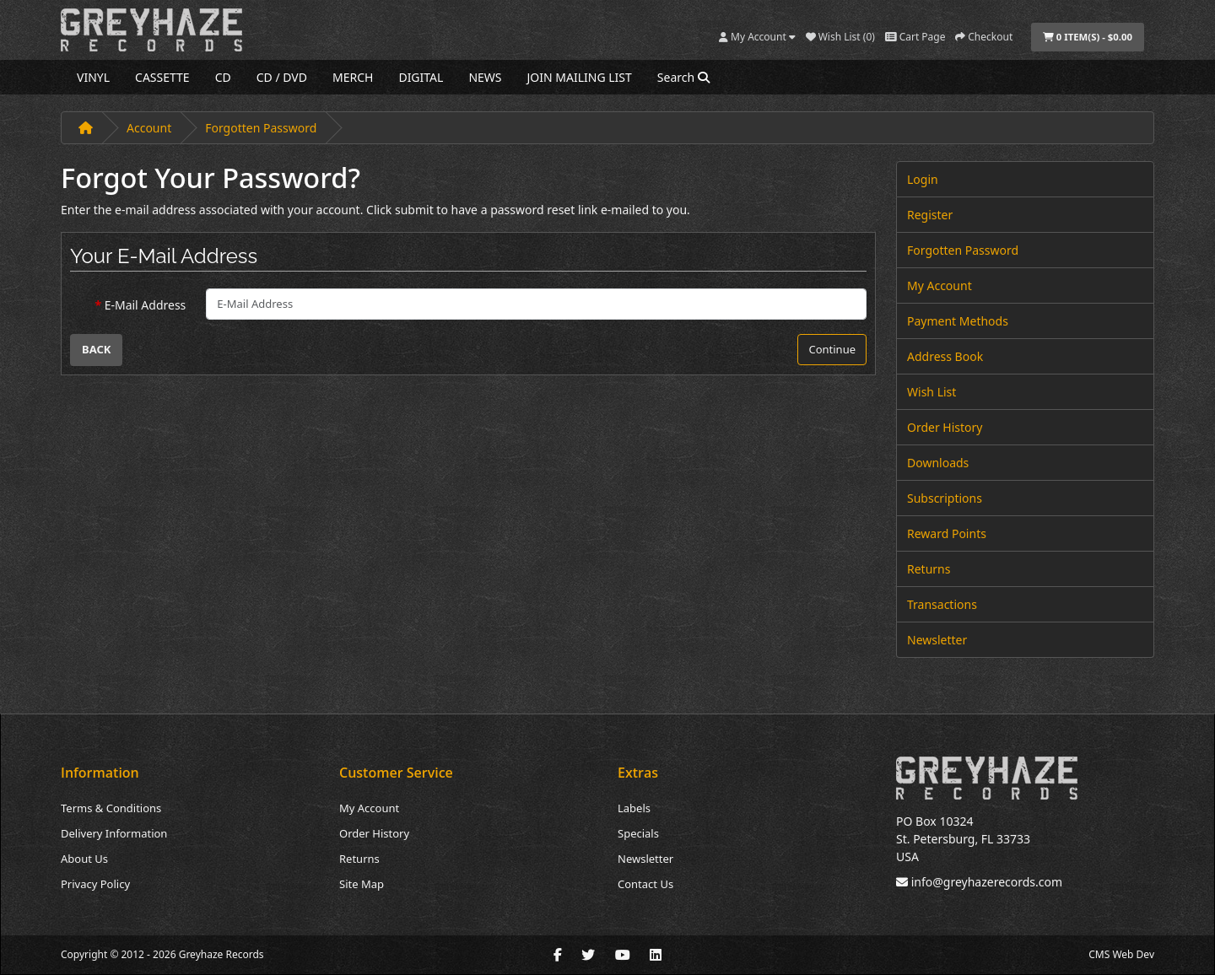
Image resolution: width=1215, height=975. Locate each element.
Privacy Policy (95, 884)
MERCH (352, 77)
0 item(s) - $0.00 (1087, 36)
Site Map (361, 884)
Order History (945, 427)
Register (930, 215)
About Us (84, 858)
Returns (928, 569)
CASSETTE (162, 77)
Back (96, 349)
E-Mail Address (145, 305)
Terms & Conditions (111, 808)
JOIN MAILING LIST (579, 77)
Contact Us (645, 884)
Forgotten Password (260, 128)
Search (683, 77)
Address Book (945, 356)
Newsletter (937, 640)
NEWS (484, 77)
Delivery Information (114, 833)
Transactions (942, 604)
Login (922, 179)
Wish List (931, 392)
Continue (832, 349)
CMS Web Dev (1121, 954)
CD (223, 77)
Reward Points (946, 533)
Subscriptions (944, 498)
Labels (634, 808)
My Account (939, 285)
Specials (638, 833)
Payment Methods (957, 321)
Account (149, 128)
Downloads (938, 463)
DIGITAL (420, 77)
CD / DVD (281, 77)
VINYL (93, 77)
